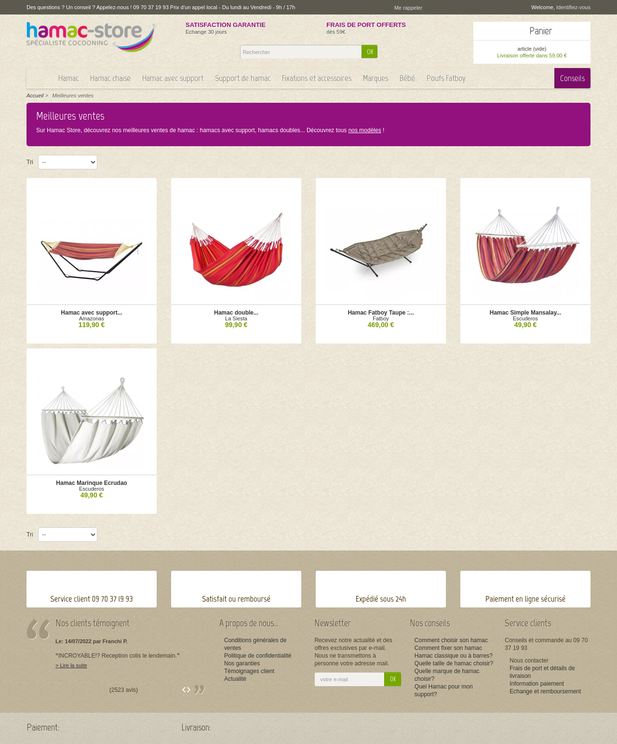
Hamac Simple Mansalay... (526, 313)
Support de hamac (242, 78)
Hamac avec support (172, 78)
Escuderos (525, 318)
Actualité (235, 678)
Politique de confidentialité (257, 655)
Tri (30, 162)
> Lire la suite (71, 665)
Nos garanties (242, 663)
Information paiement (537, 683)
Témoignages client (249, 671)
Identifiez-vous (573, 7)
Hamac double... (236, 313)
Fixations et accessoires (316, 78)
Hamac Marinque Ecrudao (91, 483)
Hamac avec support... (91, 313)
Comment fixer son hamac (448, 648)
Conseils (572, 78)
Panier (540, 30)
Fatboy (381, 318)
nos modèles (365, 130)
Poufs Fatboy (446, 78)
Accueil (35, 95)
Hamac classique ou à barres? (454, 655)
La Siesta (236, 318)
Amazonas (91, 318)
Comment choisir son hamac (451, 640)
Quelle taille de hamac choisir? (454, 663)
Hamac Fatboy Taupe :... (381, 313)
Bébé (407, 78)
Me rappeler (408, 8)
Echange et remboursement (545, 691)
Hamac (68, 78)
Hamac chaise (110, 78)
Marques (375, 78)
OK (370, 52)
